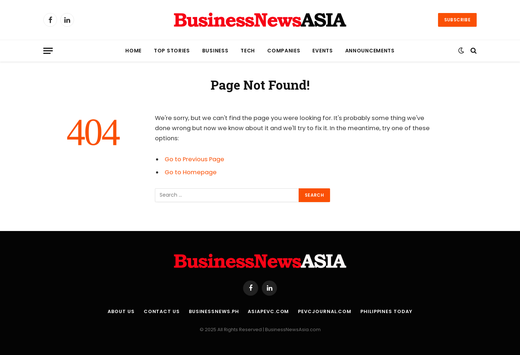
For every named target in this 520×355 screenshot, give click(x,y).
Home (133, 50)
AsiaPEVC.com (268, 311)
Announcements (370, 50)
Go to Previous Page (194, 159)
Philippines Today (386, 311)
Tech (247, 50)
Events (322, 50)
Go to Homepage (191, 172)
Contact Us (162, 311)
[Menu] (48, 51)
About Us (121, 311)
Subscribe (457, 20)
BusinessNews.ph (214, 311)
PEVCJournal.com (324, 311)
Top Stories (172, 50)
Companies (283, 50)
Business (215, 50)
